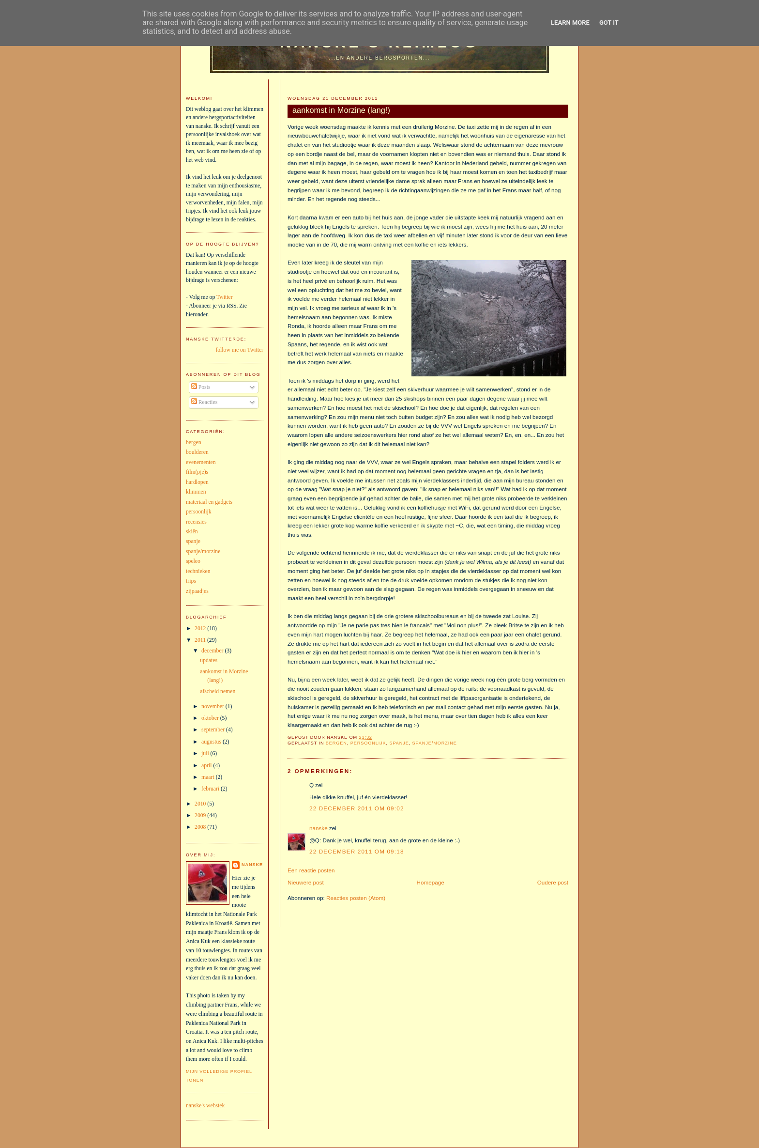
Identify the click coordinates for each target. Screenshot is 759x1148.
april (207, 765)
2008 (201, 827)
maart (208, 777)
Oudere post (552, 882)
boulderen (197, 452)
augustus (212, 742)
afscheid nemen (217, 691)
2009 (201, 815)
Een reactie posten (311, 870)
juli (206, 753)
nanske (318, 828)
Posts (201, 387)
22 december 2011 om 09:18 (356, 851)
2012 (201, 628)
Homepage (430, 882)
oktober (210, 718)
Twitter (224, 297)
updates (208, 660)
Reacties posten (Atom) (355, 898)
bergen (336, 743)
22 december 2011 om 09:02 (356, 808)
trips (191, 581)
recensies (196, 522)
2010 (201, 804)
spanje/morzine (434, 743)
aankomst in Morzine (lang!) (341, 110)
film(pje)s (197, 472)
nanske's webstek (205, 1105)
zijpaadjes (197, 591)
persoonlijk (368, 743)
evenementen (201, 462)
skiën (192, 531)
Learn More (570, 22)
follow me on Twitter (239, 350)
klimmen (196, 492)
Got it (609, 22)
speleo (193, 561)
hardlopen (197, 482)
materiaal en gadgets (209, 502)
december (213, 651)
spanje (399, 743)
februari (211, 789)
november (213, 706)
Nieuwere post (306, 882)
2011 (201, 640)
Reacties (204, 402)
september (213, 730)
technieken (198, 571)
